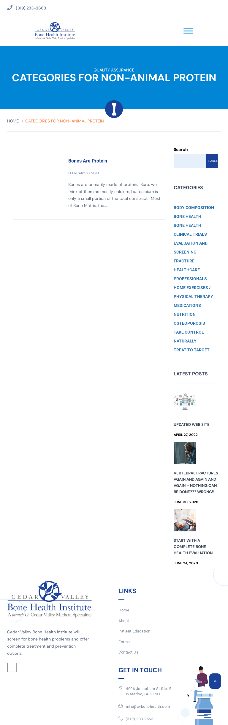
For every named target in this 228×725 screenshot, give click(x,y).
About (123, 621)
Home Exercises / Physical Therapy (193, 292)
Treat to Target (192, 350)
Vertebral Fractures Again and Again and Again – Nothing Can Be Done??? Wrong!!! (196, 482)
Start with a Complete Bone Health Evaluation (193, 546)
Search (181, 149)
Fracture (184, 261)
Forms (124, 642)
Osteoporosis (189, 323)
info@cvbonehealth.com (148, 706)
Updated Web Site (192, 424)
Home (13, 121)
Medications (187, 305)
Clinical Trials (190, 234)
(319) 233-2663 (139, 719)
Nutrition (185, 314)
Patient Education (134, 631)
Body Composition (194, 207)
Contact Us (128, 652)
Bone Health (187, 216)
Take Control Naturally (189, 336)
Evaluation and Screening (191, 247)
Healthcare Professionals (190, 274)
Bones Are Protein (87, 160)
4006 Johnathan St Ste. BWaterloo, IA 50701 (149, 691)
